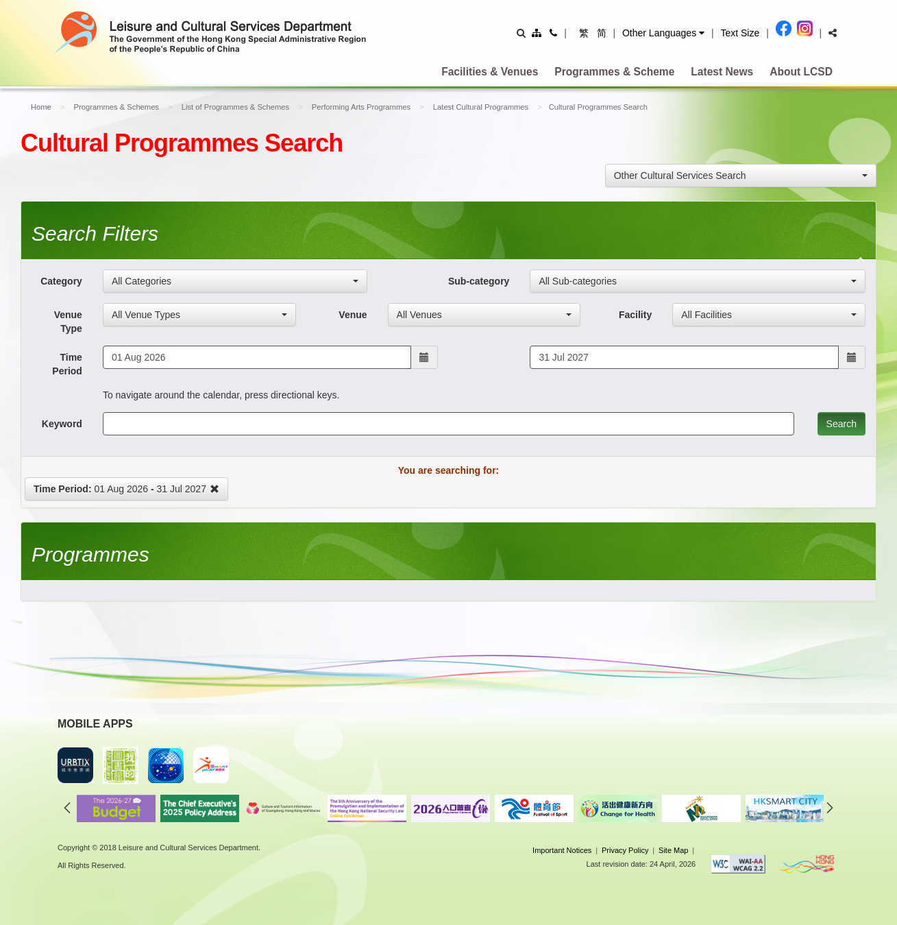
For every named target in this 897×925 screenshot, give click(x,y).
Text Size (739, 32)
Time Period (67, 364)
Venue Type (68, 321)
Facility (635, 314)
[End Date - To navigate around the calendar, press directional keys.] (684, 357)
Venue (353, 314)
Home (41, 107)
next (829, 808)
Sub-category (478, 281)
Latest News (722, 71)
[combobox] (740, 175)
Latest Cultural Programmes (480, 107)
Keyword (62, 423)
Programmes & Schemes (116, 107)
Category (61, 281)
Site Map (673, 850)
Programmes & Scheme (614, 71)
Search (841, 423)
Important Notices (561, 850)
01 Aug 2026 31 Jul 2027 (126, 488)
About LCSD (801, 71)
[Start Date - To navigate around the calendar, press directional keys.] (257, 357)
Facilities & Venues (489, 71)
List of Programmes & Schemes (235, 107)
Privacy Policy (625, 850)
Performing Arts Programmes (361, 107)
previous (67, 808)
